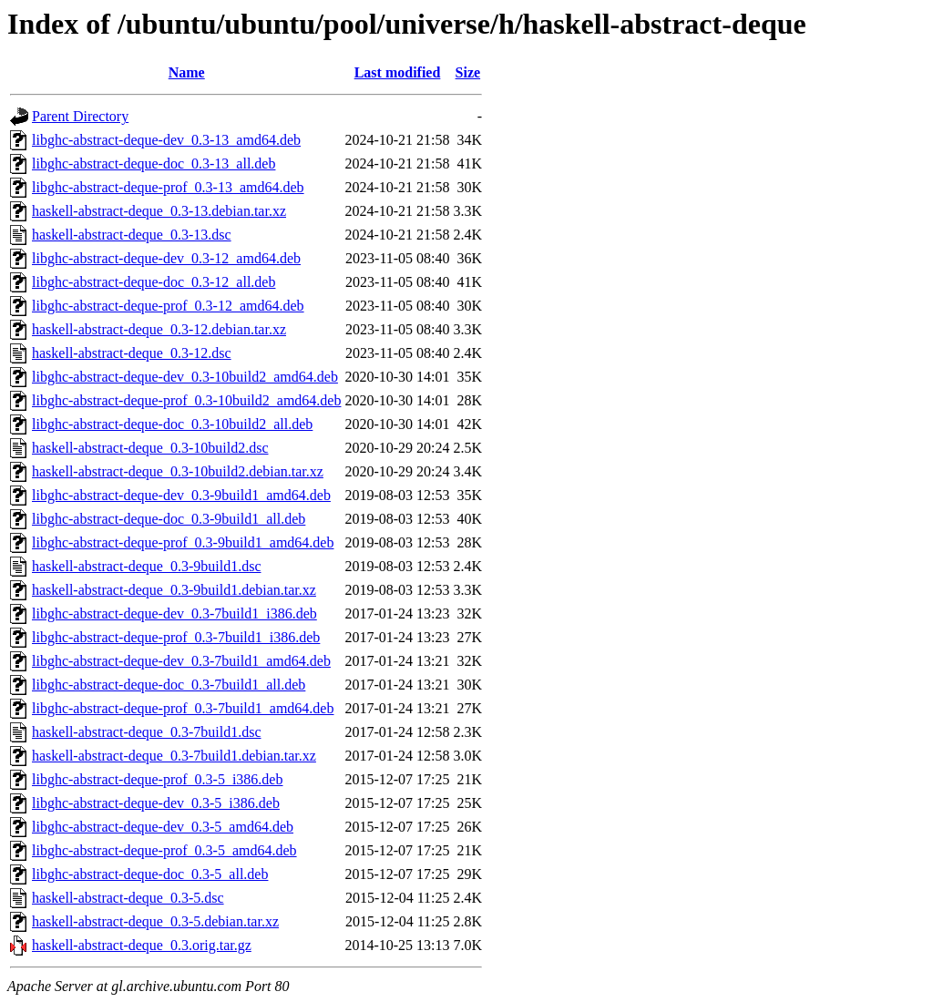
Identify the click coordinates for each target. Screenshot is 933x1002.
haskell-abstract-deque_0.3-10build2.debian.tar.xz (177, 471)
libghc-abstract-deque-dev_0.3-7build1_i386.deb (174, 613)
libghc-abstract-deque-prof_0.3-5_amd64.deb (164, 850)
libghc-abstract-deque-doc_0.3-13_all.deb (153, 163)
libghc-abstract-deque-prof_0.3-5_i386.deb (157, 779)
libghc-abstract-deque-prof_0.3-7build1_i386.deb (176, 637)
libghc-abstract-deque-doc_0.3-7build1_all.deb (168, 684)
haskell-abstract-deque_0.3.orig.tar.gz (141, 945)
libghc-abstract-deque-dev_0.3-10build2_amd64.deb (185, 376)
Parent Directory (80, 116)
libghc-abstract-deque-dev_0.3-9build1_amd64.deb (181, 495)
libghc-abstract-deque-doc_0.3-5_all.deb (150, 874)
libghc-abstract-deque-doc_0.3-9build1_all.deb (168, 519)
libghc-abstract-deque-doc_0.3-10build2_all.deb (172, 424)
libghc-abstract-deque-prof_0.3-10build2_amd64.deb (186, 400)
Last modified (397, 72)
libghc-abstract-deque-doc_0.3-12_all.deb (153, 282)
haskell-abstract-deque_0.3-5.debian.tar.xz (155, 921)
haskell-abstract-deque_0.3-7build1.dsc (146, 732)
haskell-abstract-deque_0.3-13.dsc (131, 234)
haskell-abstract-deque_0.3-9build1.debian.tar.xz (174, 590)
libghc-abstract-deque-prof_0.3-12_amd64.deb (168, 305)
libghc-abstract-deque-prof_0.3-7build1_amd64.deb (182, 708)
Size (468, 72)
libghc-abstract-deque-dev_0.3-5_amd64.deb (162, 826)
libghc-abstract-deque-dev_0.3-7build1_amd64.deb (181, 661)
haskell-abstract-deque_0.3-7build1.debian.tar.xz (174, 755)
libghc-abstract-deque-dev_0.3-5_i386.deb (156, 803)
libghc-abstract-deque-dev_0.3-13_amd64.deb (166, 140)
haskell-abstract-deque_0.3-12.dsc (131, 353)
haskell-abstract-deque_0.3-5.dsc (128, 897)
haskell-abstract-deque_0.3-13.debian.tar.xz (159, 211)
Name (187, 72)
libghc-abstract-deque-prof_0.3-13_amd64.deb (168, 187)
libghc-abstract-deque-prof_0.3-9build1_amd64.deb (182, 542)
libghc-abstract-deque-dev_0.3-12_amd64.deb (166, 258)
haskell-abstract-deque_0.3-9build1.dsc (146, 566)
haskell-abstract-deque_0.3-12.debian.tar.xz (159, 329)
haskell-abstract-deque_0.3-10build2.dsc (150, 447)
